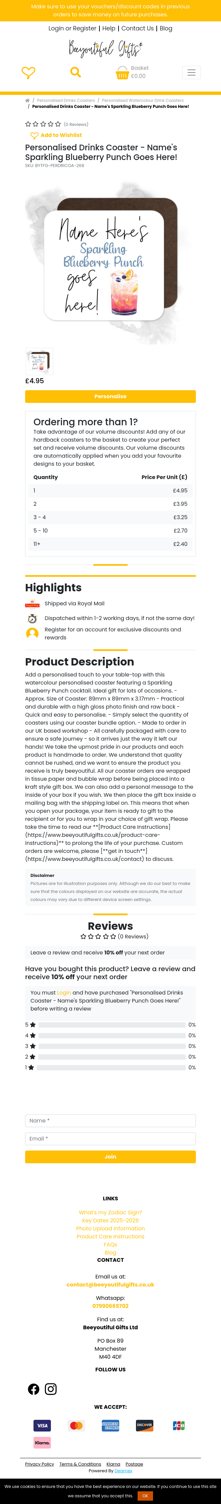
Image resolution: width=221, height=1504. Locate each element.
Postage (134, 1464)
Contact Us (138, 29)
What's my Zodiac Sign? (110, 1212)
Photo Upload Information (110, 1228)
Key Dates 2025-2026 (110, 1220)
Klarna (113, 1464)
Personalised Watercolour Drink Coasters (142, 100)
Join (111, 1157)
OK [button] (145, 1496)
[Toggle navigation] (191, 72)
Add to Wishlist (55, 135)
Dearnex (123, 1471)
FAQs (110, 1244)
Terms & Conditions (80, 1464)
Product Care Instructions (111, 1236)
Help (109, 29)
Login (64, 993)
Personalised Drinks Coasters (66, 100)
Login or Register (72, 29)
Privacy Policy (39, 1464)
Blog (166, 29)
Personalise (110, 396)
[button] (38, 259)
